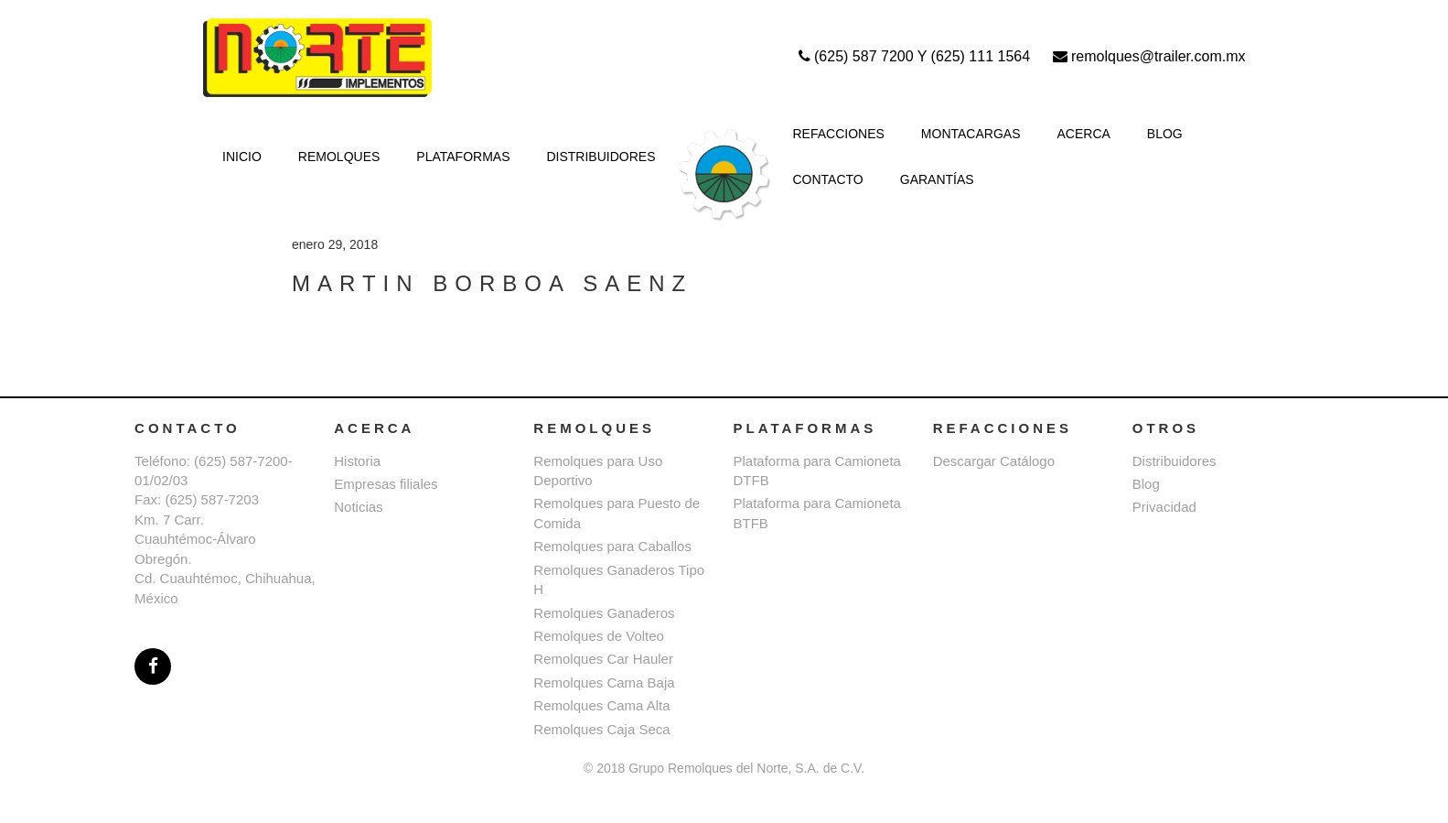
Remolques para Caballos (612, 546)
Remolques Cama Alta (601, 705)
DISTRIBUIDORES (600, 156)
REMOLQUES (339, 156)
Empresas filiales (385, 484)
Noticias (358, 506)
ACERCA (1083, 133)
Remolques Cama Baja (603, 682)
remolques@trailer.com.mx (1149, 56)
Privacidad (1164, 506)
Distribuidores (1174, 461)
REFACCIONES (839, 133)
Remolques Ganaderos (603, 613)
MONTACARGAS (971, 133)
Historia (357, 461)
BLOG (1165, 133)
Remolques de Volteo (598, 636)
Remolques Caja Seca (601, 729)
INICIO (242, 156)
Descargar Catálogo (994, 461)
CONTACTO (828, 179)
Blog (1146, 484)
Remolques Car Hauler (603, 658)
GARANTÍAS (937, 179)
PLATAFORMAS (462, 156)
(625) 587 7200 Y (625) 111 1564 (917, 56)
